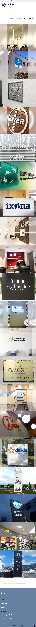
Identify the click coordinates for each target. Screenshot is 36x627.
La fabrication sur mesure (5, 604)
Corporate (12, 12)
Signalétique (9, 12)
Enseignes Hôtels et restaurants (6, 620)
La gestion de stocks (4, 607)
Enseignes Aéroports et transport (6, 618)
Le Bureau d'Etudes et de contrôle (7, 603)
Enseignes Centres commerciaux (6, 614)
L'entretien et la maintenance (6, 610)
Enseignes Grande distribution (6, 615)
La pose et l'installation (5, 608)
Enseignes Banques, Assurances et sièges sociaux (9, 619)
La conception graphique (5, 602)
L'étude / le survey (4, 600)
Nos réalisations (5, 12)
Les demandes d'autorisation (6, 606)
